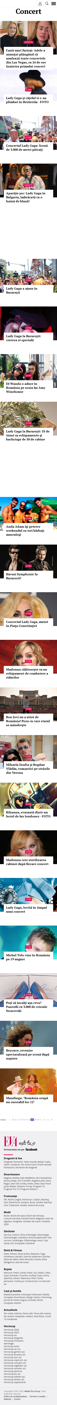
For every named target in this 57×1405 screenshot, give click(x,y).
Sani (6, 1202)
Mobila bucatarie (12, 1294)
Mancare (8, 1272)
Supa (6, 1275)
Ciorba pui (19, 1281)
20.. (41, 1120)
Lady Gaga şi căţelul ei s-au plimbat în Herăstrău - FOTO (27, 100)
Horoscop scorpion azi (15, 1362)
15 (26, 1120)
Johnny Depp (10, 1180)
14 (24, 1120)
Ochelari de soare (32, 1221)
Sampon (25, 1202)
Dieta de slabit (11, 1259)
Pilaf (33, 1278)
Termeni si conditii (37, 1396)
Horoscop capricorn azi (15, 1360)
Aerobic (19, 1256)
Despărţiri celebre (24, 1316)
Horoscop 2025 (11, 1332)
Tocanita (23, 1275)
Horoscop (9, 1326)
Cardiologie (17, 1240)
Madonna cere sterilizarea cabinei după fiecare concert (27, 862)
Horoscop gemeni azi (14, 1351)
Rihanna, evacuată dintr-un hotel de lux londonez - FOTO (28, 814)
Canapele (8, 1297)
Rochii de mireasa (35, 1215)
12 (18, 1120)
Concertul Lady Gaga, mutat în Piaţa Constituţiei (27, 624)
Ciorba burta (31, 1281)
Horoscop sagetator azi (15, 1365)
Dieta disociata (26, 1259)
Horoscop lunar (11, 1346)
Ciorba (23, 1272)
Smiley (23, 1183)
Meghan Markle (11, 1177)
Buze (32, 1202)
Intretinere (9, 1256)
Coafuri (36, 1199)
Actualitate (10, 1310)
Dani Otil (15, 1183)
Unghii (18, 1199)
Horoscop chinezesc (14, 1340)
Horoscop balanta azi (14, 1376)
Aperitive (8, 1278)
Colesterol (23, 1237)
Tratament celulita (18, 1205)
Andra (31, 1183)
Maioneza (26, 1278)
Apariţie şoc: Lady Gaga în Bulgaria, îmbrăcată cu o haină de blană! (25, 197)
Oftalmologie (30, 1240)
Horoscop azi (10, 1335)
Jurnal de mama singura (15, 1300)
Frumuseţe (10, 1196)
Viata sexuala (30, 1161)
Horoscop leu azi (12, 1373)
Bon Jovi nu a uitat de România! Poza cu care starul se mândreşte (28, 721)
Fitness (13, 1253)
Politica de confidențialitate (15, 1396)
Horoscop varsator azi (14, 1368)
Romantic (18, 1161)
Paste (16, 1272)
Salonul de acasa (36, 1205)
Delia (36, 1183)
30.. (44, 1120)
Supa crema (43, 1275)
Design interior (33, 1297)
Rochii (11, 1199)
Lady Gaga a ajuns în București (21, 290)
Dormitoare (20, 1297)
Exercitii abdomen (32, 1256)
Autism (17, 1302)
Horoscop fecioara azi (14, 1354)
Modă (7, 1212)
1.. (10, 1120)
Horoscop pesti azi (13, 1371)
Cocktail (32, 1275)
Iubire (7, 1164)
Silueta (37, 1259)
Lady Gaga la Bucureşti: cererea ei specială (23, 338)
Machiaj (45, 1199)
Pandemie (12, 1319)
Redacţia (7, 1399)
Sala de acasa (22, 1262)
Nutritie (46, 1256)
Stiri (28, 90)
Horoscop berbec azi (14, 1379)
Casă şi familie (12, 1291)
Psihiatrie (30, 1243)
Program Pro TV (11, 1189)
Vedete (28, 42)
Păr (5, 1199)
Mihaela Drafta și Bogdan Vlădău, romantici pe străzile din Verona (28, 769)
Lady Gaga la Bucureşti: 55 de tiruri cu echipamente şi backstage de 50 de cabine (28, 435)
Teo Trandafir (24, 1180)
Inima (22, 1234)
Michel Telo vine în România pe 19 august (28, 957)
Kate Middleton (27, 1177)
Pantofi (24, 1218)
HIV (12, 1243)
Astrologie (9, 1343)
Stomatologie (10, 1237)
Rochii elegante (36, 1218)
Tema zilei (38, 1313)
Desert (17, 1278)
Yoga (42, 1253)
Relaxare (35, 1253)
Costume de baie (12, 1218)
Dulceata (14, 1275)
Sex (22, 1164)
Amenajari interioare (31, 1294)
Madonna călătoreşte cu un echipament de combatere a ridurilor (27, 673)
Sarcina (7, 1234)
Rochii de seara (18, 1215)
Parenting (46, 1297)
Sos (35, 1272)
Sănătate (9, 1231)
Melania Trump (24, 1186)
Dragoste (8, 1161)
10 (13, 1120)
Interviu (18, 1313)
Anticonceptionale (38, 1237)
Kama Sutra (30, 1164)
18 (35, 1120)
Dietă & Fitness (13, 1250)
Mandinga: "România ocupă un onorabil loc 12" (27, 1100)
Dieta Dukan (24, 1253)
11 (15, 1120)
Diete (6, 1253)
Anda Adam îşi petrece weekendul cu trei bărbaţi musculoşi (25, 530)
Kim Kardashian (44, 1177)
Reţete (8, 1269)
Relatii (41, 1161)
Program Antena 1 (29, 1189)
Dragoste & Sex (13, 1158)
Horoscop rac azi (12, 1349)
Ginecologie (43, 1234)
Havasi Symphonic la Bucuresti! (22, 576)
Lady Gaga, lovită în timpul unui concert (26, 909)
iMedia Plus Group (32, 1391)
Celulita (39, 1202)
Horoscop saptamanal (15, 1382)
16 (29, 1120)
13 (21, 1120)
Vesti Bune (39, 1316)
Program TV (39, 1186)
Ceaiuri (15, 1234)
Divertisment (12, 1174)
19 (38, 1120)
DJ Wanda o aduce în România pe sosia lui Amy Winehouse (25, 388)
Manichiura (14, 1202)
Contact (17, 1399)
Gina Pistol (45, 1183)
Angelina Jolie (38, 1180)
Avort (40, 1240)
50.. (52, 1120)
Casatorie (15, 1164)
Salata (41, 1272)
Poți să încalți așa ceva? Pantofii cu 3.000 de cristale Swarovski (26, 1007)
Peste (30, 1272)
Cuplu (47, 1161)
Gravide (32, 1300)
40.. (48, 1120)
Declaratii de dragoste (26, 1167)
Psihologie (31, 1234)
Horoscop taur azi (12, 1357)
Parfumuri (27, 1199)
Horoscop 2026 (11, 1329)
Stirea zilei (28, 1313)
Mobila (46, 1294)
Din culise (8, 1313)
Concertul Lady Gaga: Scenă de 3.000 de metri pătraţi (27, 147)
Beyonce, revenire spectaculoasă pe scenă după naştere (27, 1054)
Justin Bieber (10, 1186)
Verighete (17, 1221)
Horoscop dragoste (13, 1337)
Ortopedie (20, 1243)
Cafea (47, 1272)
